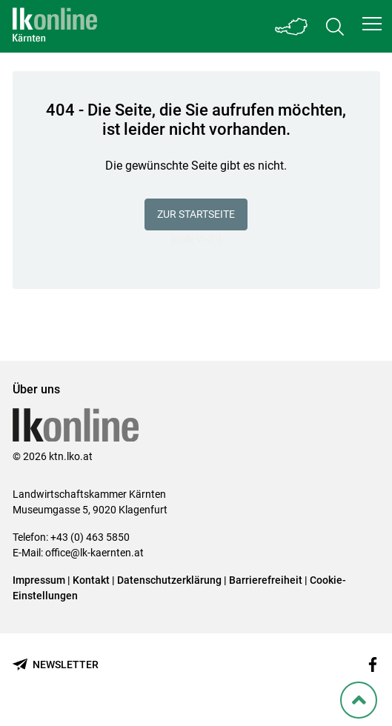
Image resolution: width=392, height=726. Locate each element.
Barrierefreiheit (265, 580)
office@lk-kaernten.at (94, 553)
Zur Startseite (196, 214)
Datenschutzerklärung (169, 580)
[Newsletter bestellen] (56, 665)
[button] (372, 23)
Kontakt (91, 580)
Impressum (39, 580)
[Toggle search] (335, 26)
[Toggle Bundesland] (292, 26)
